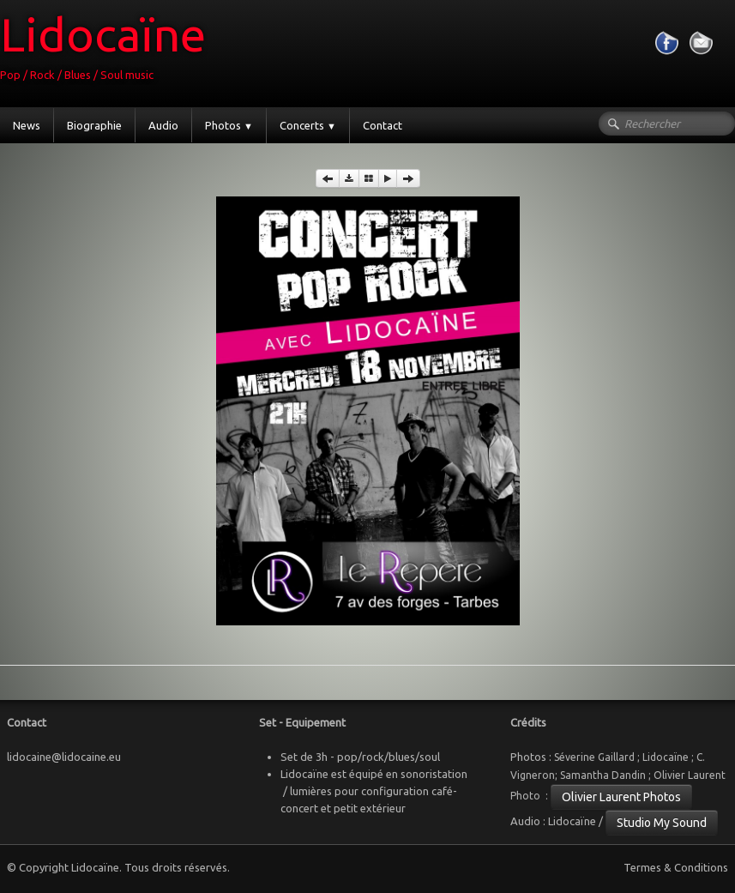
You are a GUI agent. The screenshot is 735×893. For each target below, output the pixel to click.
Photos (229, 125)
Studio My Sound (662, 823)
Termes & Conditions (676, 867)
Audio (163, 125)
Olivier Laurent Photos (621, 797)
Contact (382, 125)
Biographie (94, 125)
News (26, 125)
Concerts (308, 125)
